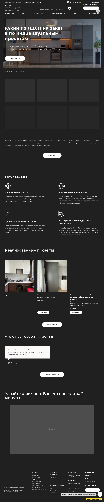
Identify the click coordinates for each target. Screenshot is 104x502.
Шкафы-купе (9, 13)
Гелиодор (53, 481)
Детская (76, 13)
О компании (9, 2)
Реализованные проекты (32, 2)
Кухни (24, 13)
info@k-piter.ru (71, 491)
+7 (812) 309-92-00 (91, 4)
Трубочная (53, 490)
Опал (51, 488)
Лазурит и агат (54, 477)
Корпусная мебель (37, 485)
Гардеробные (39, 13)
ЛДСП (22, 71)
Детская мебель (37, 487)
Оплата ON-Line (90, 481)
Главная (7, 71)
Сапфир (52, 479)
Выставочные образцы (39, 489)
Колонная (53, 492)
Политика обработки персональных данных (14, 497)
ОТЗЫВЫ (18, 2)
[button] (91, 8)
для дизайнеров (93, 13)
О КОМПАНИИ (89, 472)
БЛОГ (87, 478)
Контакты (95, 2)
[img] (51, 6)
